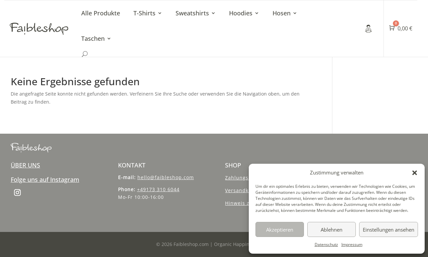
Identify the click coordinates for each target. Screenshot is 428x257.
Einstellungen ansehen (388, 229)
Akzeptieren (279, 229)
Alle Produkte (100, 13)
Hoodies (240, 13)
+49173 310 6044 (158, 189)
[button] (414, 172)
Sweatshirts (192, 13)
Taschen (93, 38)
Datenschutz (326, 244)
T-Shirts (144, 13)
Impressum (351, 244)
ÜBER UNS (25, 165)
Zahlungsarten (243, 177)
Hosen (282, 13)
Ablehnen (331, 229)
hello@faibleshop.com (165, 177)
